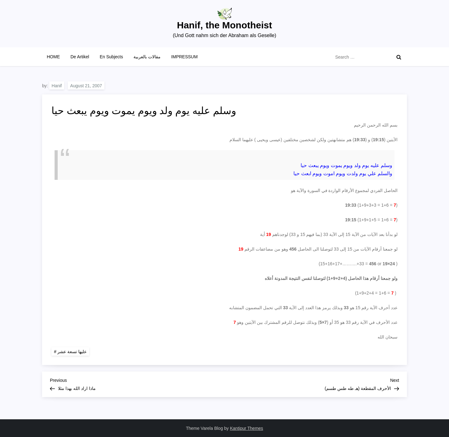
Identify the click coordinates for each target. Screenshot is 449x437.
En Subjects (111, 56)
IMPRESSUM (184, 56)
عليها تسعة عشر (72, 351)
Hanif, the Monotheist (224, 25)
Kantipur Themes (246, 428)
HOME (53, 56)
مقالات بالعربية (147, 56)
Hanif (57, 85)
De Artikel (79, 56)
